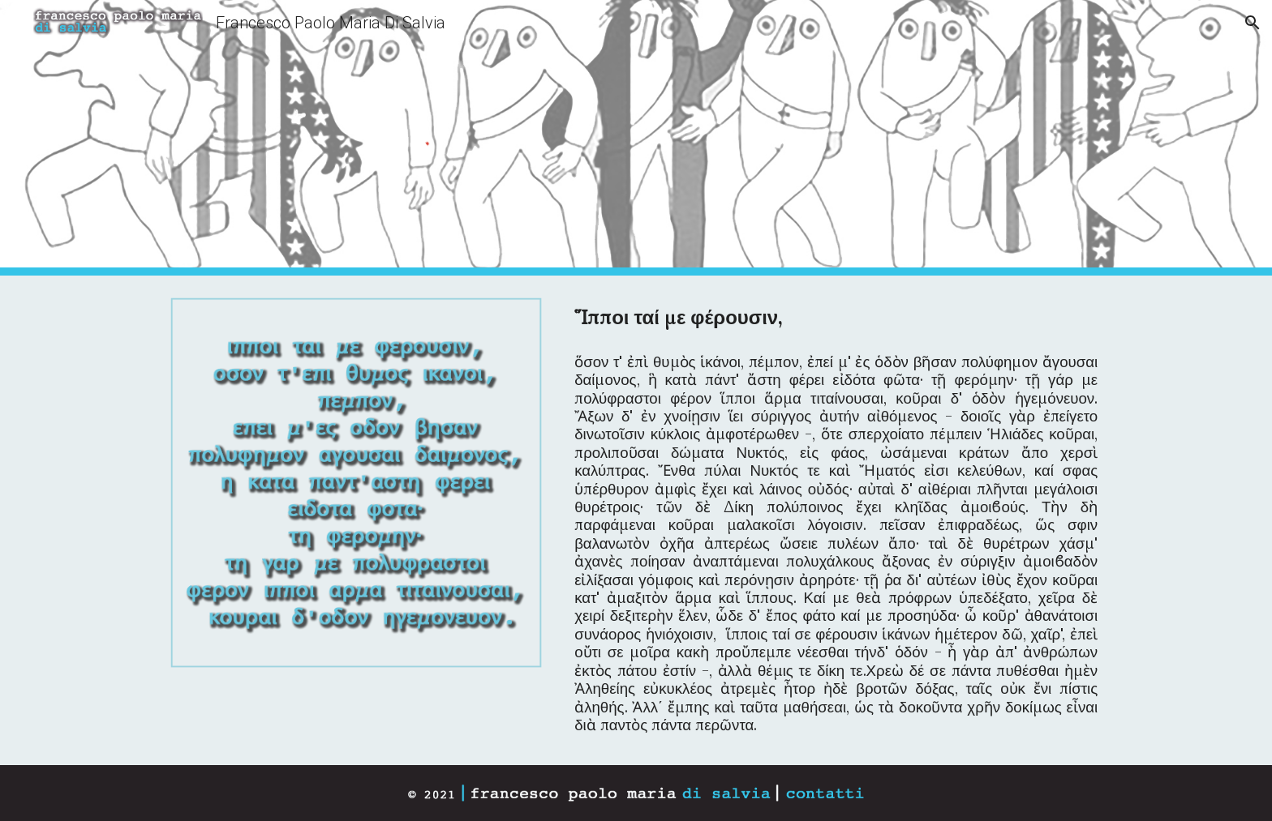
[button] (1252, 22)
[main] (836, 318)
